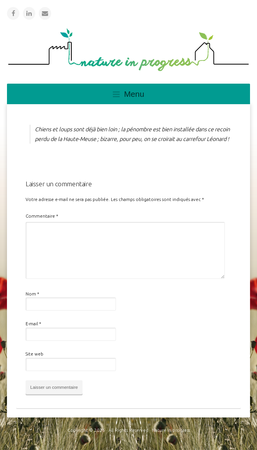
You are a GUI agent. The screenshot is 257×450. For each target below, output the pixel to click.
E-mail (33, 323)
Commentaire (42, 215)
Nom (32, 293)
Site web (34, 353)
